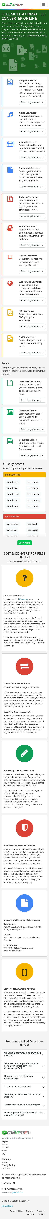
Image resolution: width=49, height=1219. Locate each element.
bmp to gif (33, 482)
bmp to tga (12, 500)
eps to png (12, 535)
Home (5, 1144)
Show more (24, 542)
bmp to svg (33, 494)
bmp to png (13, 494)
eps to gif (32, 523)
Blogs (4, 1150)
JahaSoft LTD (17, 1192)
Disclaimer (7, 1168)
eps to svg (33, 535)
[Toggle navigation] (43, 4)
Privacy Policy (8, 1165)
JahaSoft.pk (7, 1206)
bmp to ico (12, 488)
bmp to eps (12, 482)
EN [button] (40, 1214)
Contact (40, 1211)
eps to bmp (12, 523)
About (4, 1162)
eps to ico (11, 529)
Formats (6, 1147)
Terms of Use (16, 1211)
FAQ (3, 1153)
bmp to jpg (33, 488)
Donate (30, 1214)
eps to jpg (33, 529)
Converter (23, 599)
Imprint (30, 1211)
